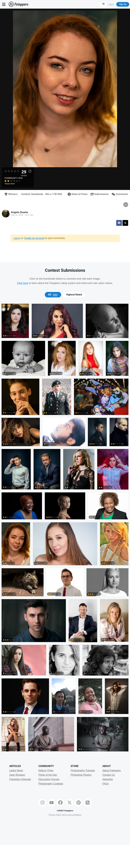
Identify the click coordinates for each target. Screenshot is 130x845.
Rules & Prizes (77, 194)
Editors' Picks (45, 770)
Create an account (34, 238)
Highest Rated (74, 295)
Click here (22, 283)
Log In (111, 4)
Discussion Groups (48, 779)
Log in (17, 238)
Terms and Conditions (71, 815)
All (53, 295)
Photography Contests (50, 783)
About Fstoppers (111, 770)
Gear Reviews (17, 775)
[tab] (52, 294)
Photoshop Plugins (81, 775)
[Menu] (4, 4)
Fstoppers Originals (20, 779)
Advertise (107, 779)
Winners (10, 194)
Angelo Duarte (19, 212)
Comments (119, 194)
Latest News (16, 770)
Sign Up (122, 4)
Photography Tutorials (83, 770)
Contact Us (108, 775)
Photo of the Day (47, 775)
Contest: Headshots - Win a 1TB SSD (41, 194)
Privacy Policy (55, 815)
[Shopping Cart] (103, 4)
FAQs (105, 783)
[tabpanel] (65, 529)
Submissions (98, 194)
